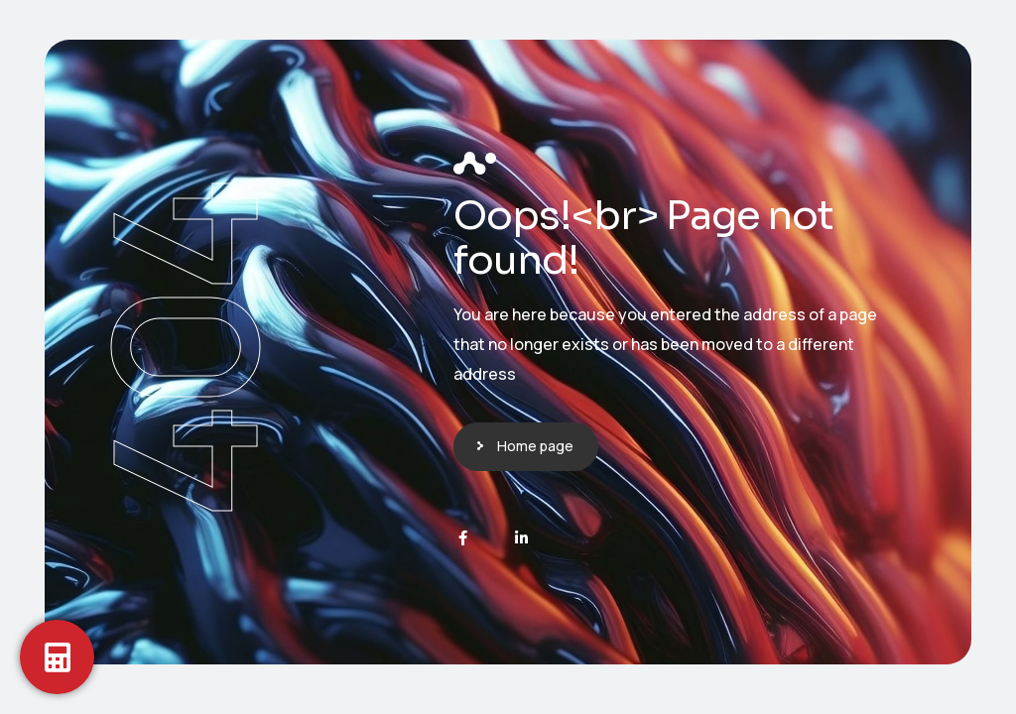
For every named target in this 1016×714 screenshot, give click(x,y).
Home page (535, 445)
